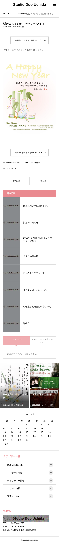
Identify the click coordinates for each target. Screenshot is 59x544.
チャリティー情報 (30, 480)
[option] (15, 385)
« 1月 (5, 444)
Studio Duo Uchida (29, 4)
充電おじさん (30, 496)
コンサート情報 (27, 162)
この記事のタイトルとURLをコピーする (29, 40)
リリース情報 (30, 488)
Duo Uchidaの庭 (18, 27)
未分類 (37, 162)
